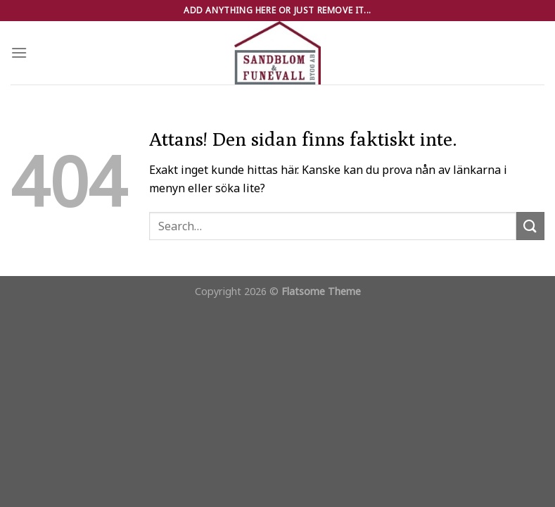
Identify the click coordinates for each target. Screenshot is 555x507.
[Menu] (19, 52)
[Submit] (530, 225)
